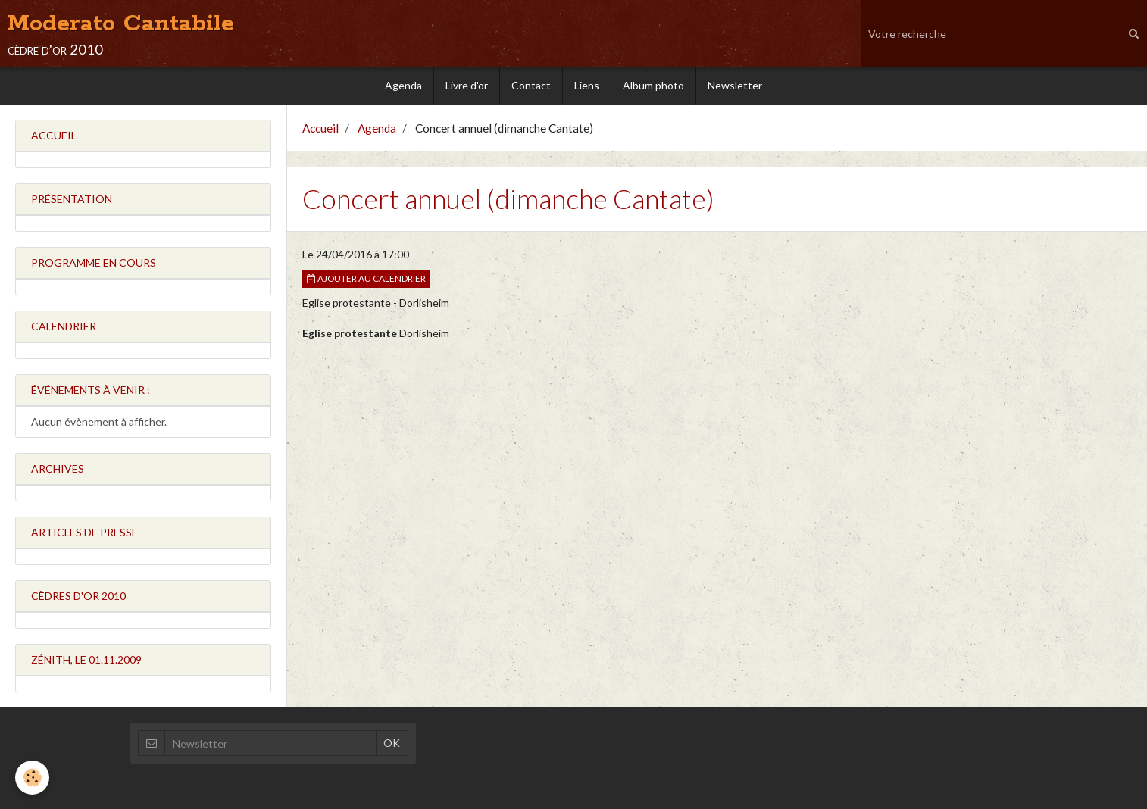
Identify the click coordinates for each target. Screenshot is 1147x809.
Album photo (653, 85)
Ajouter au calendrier (366, 278)
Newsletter (735, 85)
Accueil (320, 128)
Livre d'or (466, 85)
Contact (531, 85)
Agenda (403, 85)
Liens (586, 85)
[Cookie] (32, 778)
